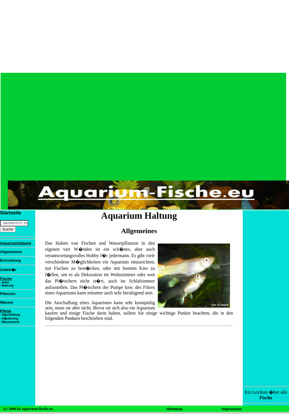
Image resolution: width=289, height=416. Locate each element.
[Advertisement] (210, 141)
